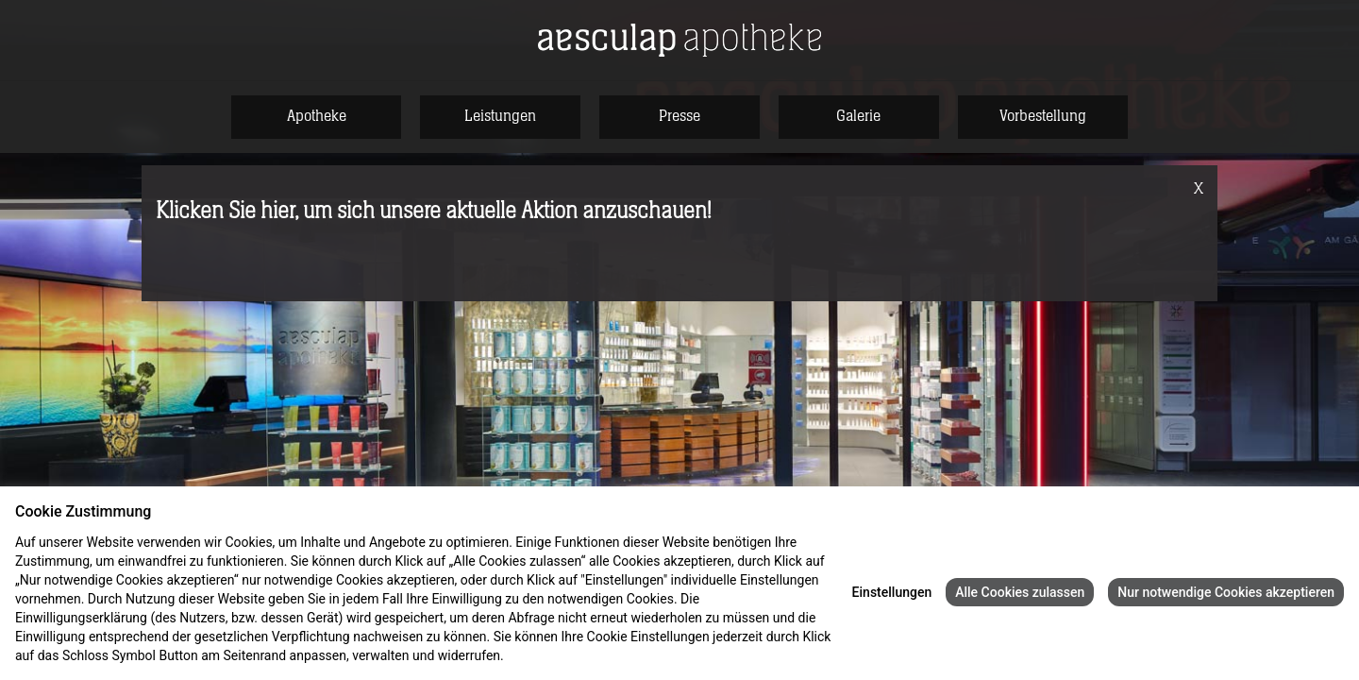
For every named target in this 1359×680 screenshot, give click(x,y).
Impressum (617, 655)
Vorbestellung (1042, 116)
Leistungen (500, 116)
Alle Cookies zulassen (1019, 592)
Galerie (858, 116)
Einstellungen (892, 592)
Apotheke (316, 116)
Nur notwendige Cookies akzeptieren (1225, 592)
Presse (679, 116)
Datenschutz (543, 655)
